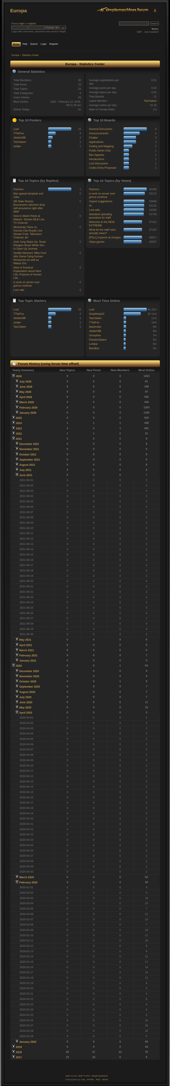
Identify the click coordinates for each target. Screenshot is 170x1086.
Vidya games (96, 241)
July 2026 (25, 381)
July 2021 (25, 470)
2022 (19, 433)
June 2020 (25, 702)
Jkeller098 (19, 137)
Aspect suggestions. (101, 201)
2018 (19, 1052)
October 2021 (27, 454)
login (22, 23)
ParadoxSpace (98, 339)
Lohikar (93, 344)
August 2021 (27, 464)
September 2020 (29, 686)
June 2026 (25, 386)
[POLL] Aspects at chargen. (105, 237)
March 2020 (26, 877)
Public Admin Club (100, 150)
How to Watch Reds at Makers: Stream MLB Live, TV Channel (29, 219)
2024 (19, 423)
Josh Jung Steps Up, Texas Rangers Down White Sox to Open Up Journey (29, 245)
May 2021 (25, 639)
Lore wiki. (19, 290)
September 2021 (29, 459)
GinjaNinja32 (96, 313)
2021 (19, 438)
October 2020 (27, 681)
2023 (19, 428)
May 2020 (25, 707)
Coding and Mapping (101, 146)
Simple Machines (100, 1076)
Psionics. (18, 189)
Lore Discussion (98, 163)
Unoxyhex (95, 335)
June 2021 (25, 475)
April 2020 (25, 712)
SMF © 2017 (84, 1076)
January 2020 (27, 1041)
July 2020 (25, 697)
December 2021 (29, 444)
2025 (19, 418)
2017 (19, 1057)
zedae (17, 146)
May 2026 (25, 391)
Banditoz (94, 348)
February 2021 (28, 655)
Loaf (15, 129)
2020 (19, 665)
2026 (19, 376)
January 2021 (27, 660)
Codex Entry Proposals (102, 167)
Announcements (98, 133)
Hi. (90, 205)
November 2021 (29, 449)
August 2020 (27, 692)
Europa (18, 10)
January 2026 (27, 412)
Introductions (96, 159)
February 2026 (28, 407)
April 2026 (25, 397)
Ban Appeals (96, 154)
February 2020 (28, 882)
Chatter (93, 137)
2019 (19, 1047)
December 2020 (29, 671)
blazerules (95, 326)
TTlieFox (18, 133)
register (32, 23)
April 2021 (25, 645)
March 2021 (26, 650)
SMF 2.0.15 (71, 1076)
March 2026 (26, 402)
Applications (96, 141)
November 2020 (29, 676)
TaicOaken (150, 100)
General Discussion (100, 129)
